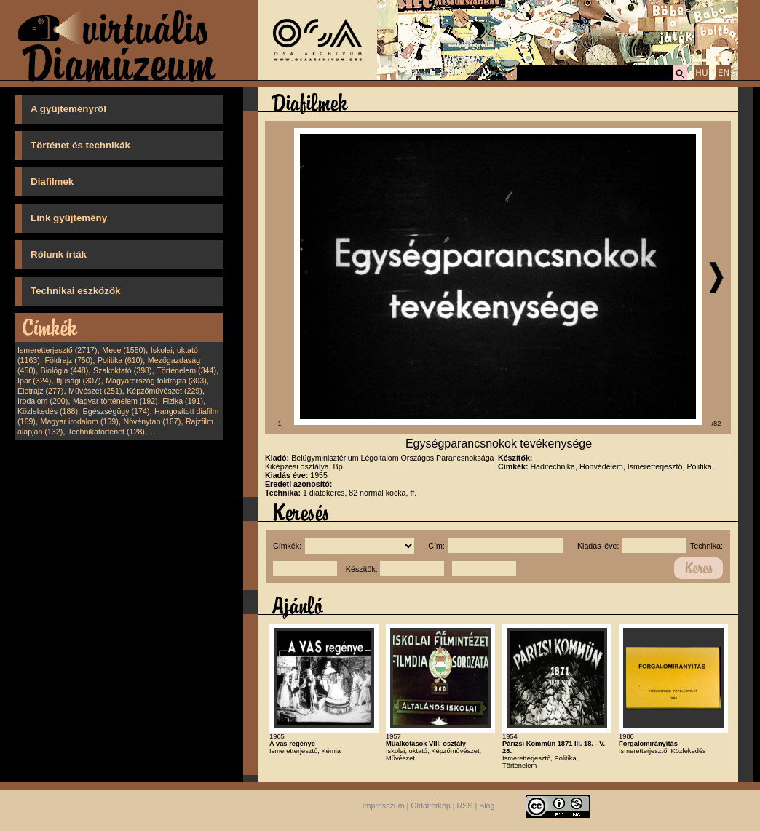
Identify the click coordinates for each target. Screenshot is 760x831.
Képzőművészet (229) (164, 390)
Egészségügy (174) (116, 411)
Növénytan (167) (152, 421)
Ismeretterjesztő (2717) (57, 350)
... (153, 431)
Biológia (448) (65, 370)
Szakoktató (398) (122, 370)
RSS (465, 806)
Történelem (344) (186, 370)
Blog (486, 806)
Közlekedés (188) (47, 411)
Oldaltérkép (431, 806)
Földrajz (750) (68, 360)
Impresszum (384, 806)
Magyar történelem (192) (115, 401)
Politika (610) (120, 360)
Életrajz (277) (40, 390)
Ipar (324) (34, 380)
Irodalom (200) (42, 401)
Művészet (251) (95, 390)
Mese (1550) (124, 350)
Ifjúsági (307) (78, 380)
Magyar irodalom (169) (80, 421)
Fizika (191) (182, 401)
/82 (716, 423)
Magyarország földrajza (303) (156, 380)
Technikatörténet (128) (106, 431)
